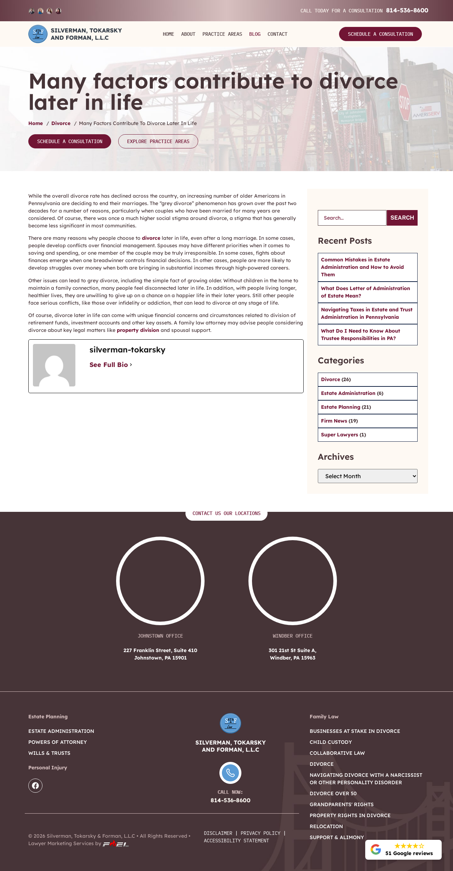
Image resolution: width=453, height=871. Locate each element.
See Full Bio (109, 365)
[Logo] (75, 34)
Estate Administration (349, 393)
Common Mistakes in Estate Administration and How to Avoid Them (362, 267)
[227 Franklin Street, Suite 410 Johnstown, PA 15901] (160, 584)
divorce (151, 238)
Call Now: (230, 792)
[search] (352, 218)
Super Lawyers (340, 434)
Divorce (60, 123)
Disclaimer (218, 833)
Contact (277, 34)
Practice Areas (222, 34)
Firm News (335, 421)
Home (168, 34)
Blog (254, 34)
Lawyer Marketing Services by (78, 843)
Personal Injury (47, 767)
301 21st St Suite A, (292, 654)
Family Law (324, 716)
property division (138, 330)
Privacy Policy (260, 833)
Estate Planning (341, 407)
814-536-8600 (407, 10)
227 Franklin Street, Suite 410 (160, 654)
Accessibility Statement (236, 840)
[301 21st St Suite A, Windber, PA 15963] (292, 584)
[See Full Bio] (131, 364)
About (188, 34)
